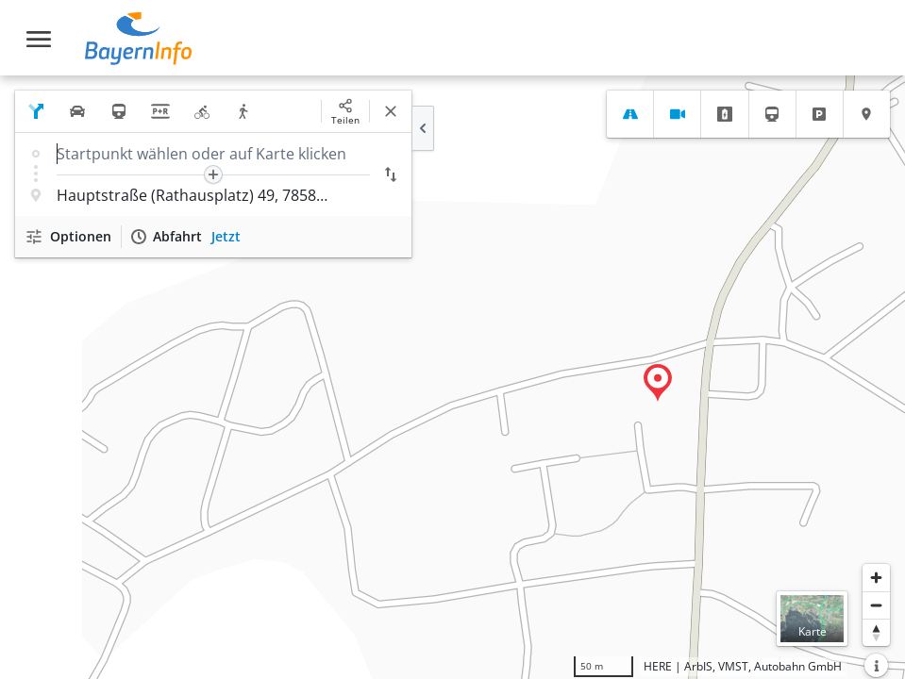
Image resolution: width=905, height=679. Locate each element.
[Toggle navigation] (38, 39)
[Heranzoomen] (876, 577)
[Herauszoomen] (876, 605)
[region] (452, 377)
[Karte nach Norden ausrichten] (876, 632)
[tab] (630, 114)
